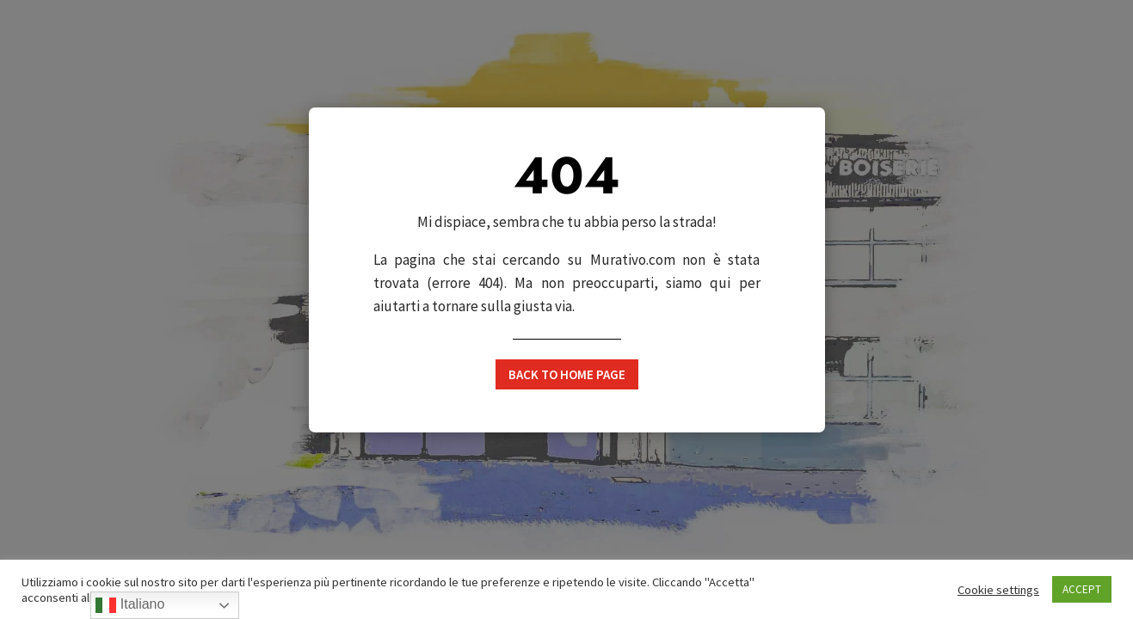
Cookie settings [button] (998, 590)
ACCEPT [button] (1081, 589)
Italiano (129, 605)
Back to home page (566, 374)
